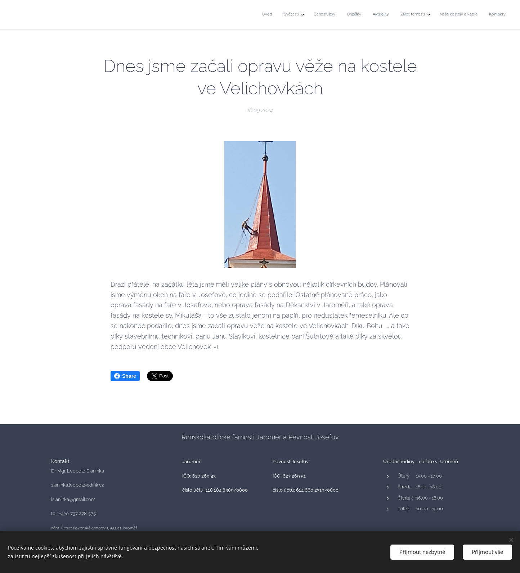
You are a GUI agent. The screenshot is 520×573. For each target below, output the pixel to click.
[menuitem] (419, 15)
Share (125, 376)
